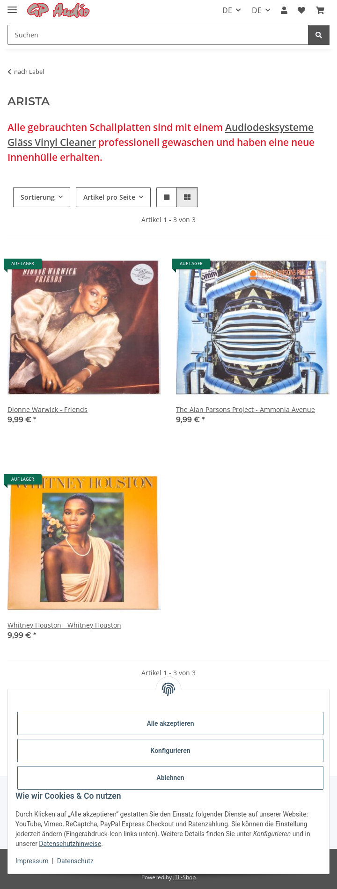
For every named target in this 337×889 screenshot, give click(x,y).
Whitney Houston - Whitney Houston (64, 625)
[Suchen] (157, 35)
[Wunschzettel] (301, 10)
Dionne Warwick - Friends (47, 409)
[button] (284, 10)
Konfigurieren (170, 750)
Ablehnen (170, 777)
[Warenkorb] (320, 10)
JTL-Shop (184, 877)
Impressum (31, 861)
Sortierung (38, 197)
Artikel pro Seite (109, 197)
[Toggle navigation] (12, 6)
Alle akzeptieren (170, 723)
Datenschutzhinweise (70, 843)
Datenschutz (75, 861)
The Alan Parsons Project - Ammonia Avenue (245, 409)
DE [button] (227, 10)
